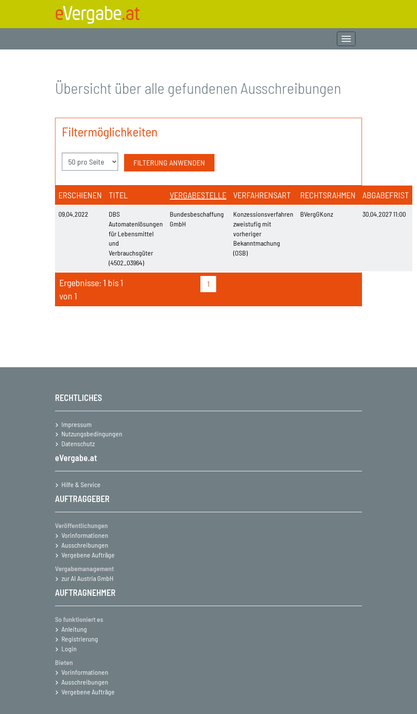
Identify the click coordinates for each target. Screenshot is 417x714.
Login (69, 648)
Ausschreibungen (84, 545)
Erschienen (80, 195)
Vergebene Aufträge (88, 555)
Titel (118, 195)
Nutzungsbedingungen (91, 434)
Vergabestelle (198, 195)
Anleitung (74, 629)
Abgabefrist (385, 195)
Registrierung (79, 639)
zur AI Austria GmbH (87, 578)
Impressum (76, 424)
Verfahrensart (262, 195)
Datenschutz (78, 443)
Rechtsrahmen (328, 195)
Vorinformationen (84, 535)
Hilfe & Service (81, 484)
